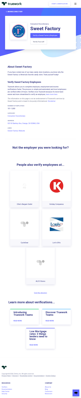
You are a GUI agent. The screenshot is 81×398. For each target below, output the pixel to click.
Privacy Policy (6, 376)
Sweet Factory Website (16, 131)
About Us (48, 387)
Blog (46, 389)
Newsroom (48, 394)
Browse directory (13, 11)
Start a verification (60, 4)
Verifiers (4, 387)
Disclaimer (51, 101)
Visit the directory (40, 293)
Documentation (39, 376)
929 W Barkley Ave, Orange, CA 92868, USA (23, 123)
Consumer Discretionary (16, 116)
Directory (15, 376)
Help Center (5, 391)
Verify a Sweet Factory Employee (45, 35)
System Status (51, 376)
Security (4, 394)
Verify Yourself (38, 42)
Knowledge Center (26, 376)
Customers (48, 391)
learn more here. (52, 94)
